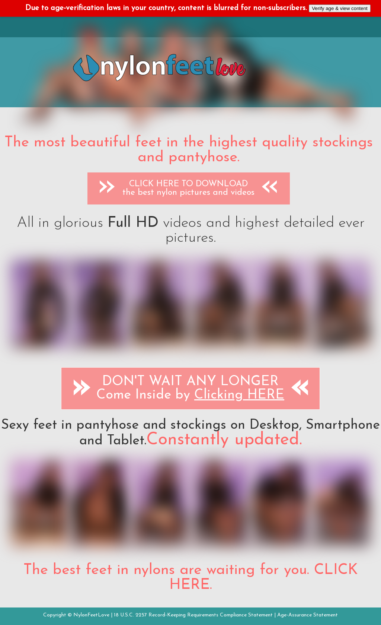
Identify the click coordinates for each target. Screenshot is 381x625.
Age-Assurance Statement (307, 615)
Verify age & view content (340, 8)
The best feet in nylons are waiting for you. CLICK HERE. (190, 578)
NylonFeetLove (91, 615)
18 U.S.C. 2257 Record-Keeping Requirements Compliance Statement (193, 615)
